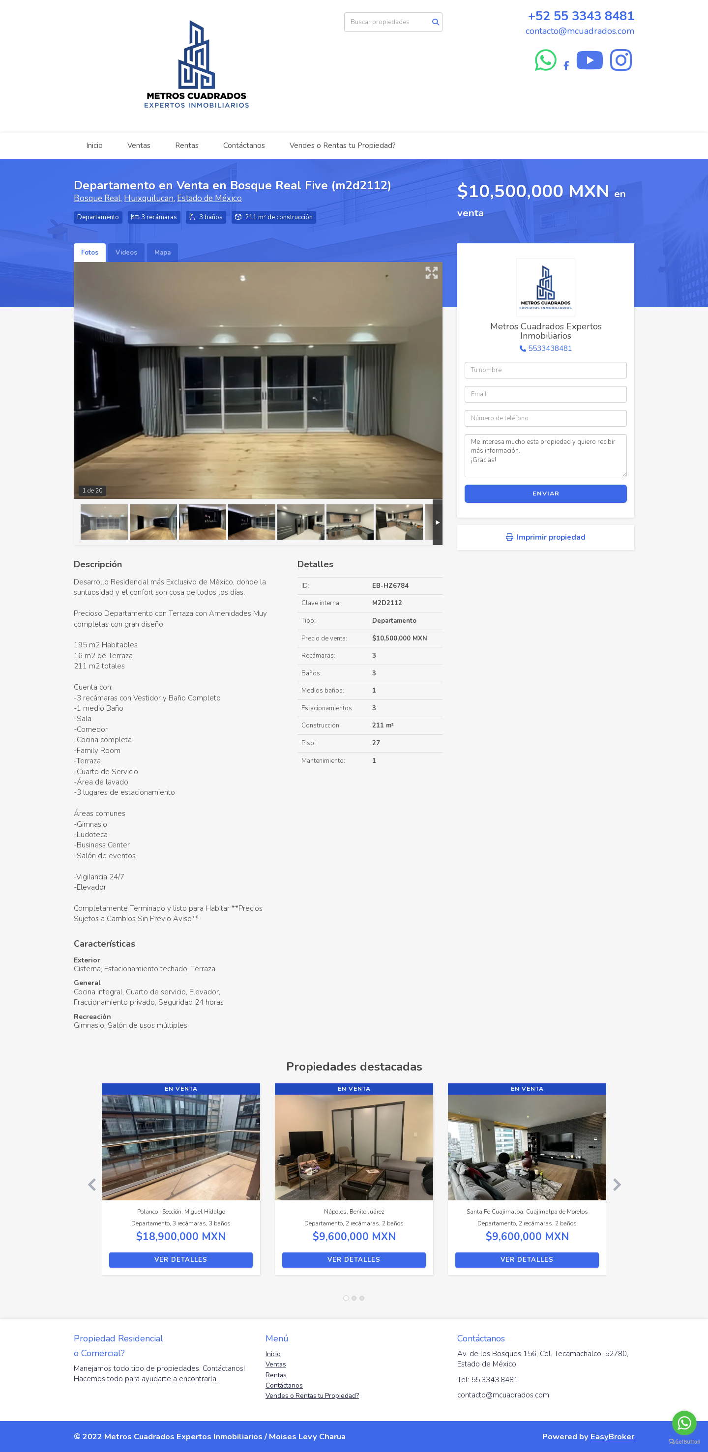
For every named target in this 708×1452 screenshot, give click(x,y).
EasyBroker (612, 1436)
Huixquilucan (149, 198)
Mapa (162, 252)
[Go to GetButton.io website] (684, 1442)
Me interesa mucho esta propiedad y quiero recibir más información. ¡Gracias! (546, 455)
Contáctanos (244, 145)
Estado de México (209, 198)
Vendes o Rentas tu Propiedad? (343, 145)
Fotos (89, 252)
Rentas (187, 145)
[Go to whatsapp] (684, 1423)
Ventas (138, 145)
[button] (88, 1184)
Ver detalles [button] (180, 1259)
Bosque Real (97, 198)
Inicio (94, 145)
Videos (126, 252)
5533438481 (550, 348)
